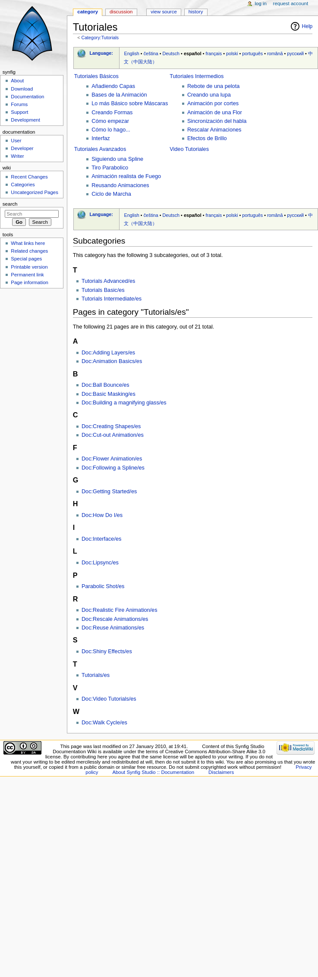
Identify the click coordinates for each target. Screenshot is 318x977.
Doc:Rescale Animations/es (115, 619)
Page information (29, 282)
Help (307, 26)
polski (232, 53)
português (252, 53)
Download (22, 88)
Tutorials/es (96, 675)
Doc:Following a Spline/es (113, 468)
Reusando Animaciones (120, 185)
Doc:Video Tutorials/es (109, 699)
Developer (22, 148)
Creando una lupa (209, 95)
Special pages (26, 258)
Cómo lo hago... (110, 130)
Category (87, 11)
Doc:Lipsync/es (100, 563)
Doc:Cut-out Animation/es (113, 435)
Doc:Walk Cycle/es (104, 723)
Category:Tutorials (100, 37)
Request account (291, 3)
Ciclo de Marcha (111, 194)
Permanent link (27, 274)
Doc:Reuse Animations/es (113, 628)
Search (10, 204)
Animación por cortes (213, 103)
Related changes (29, 251)
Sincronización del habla (217, 121)
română (275, 53)
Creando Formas (111, 113)
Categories (23, 184)
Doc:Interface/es (101, 539)
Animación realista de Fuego (126, 176)
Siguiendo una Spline (117, 159)
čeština (151, 53)
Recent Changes (29, 176)
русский (295, 53)
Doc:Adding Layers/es (108, 353)
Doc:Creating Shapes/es (111, 426)
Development (25, 119)
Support (19, 112)
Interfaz (100, 138)
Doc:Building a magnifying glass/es (124, 403)
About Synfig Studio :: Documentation (153, 772)
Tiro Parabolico (109, 168)
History (196, 11)
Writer (17, 156)
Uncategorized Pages (34, 192)
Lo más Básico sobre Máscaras (129, 103)
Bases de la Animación (119, 95)
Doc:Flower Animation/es (112, 459)
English (131, 53)
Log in (261, 3)
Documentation (27, 96)
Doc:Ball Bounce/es (105, 385)
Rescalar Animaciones (214, 130)
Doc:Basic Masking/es (108, 394)
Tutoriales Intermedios (197, 76)
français (213, 53)
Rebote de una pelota (213, 86)
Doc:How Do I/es (102, 515)
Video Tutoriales (189, 149)
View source (163, 11)
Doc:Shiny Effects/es (107, 651)
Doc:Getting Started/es (109, 491)
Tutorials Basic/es (103, 290)
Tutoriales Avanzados (100, 149)
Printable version (29, 266)
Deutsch (171, 53)
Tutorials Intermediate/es (112, 299)
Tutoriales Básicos (96, 76)
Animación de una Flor (214, 113)
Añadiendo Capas (113, 86)
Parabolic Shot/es (103, 586)
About (17, 80)
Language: (101, 53)
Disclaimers (221, 772)
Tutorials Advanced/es (108, 281)
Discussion (121, 11)
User (16, 140)
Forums (19, 104)
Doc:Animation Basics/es (112, 361)
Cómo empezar (110, 121)
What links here (28, 243)
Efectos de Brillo (207, 138)
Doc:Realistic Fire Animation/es (119, 610)
